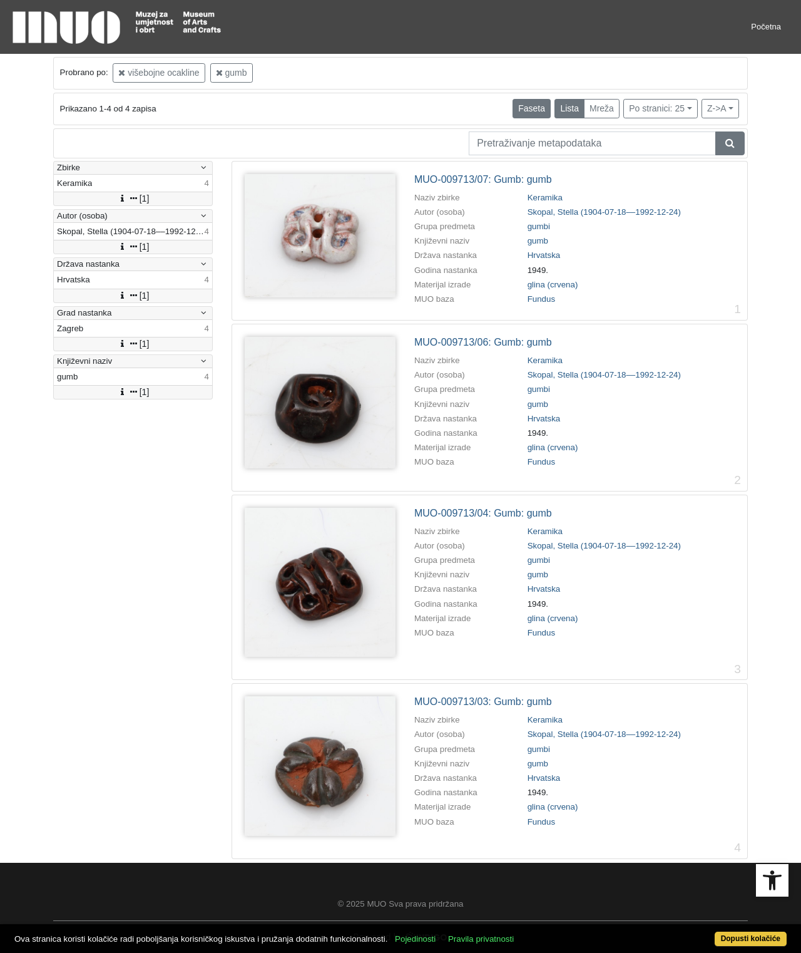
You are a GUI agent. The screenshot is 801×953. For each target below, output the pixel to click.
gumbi (539, 226)
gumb (231, 73)
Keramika (545, 197)
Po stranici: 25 (657, 108)
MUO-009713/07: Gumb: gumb (483, 179)
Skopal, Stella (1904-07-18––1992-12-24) (604, 212)
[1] (133, 198)
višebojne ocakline (158, 73)
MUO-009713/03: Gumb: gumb (483, 701)
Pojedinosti (415, 939)
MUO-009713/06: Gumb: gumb (483, 342)
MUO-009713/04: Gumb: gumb (483, 513)
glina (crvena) (553, 284)
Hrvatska (544, 255)
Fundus (541, 299)
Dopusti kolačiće (750, 938)
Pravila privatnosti (481, 939)
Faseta (531, 108)
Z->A (717, 108)
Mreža (601, 108)
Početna (766, 26)
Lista (569, 108)
